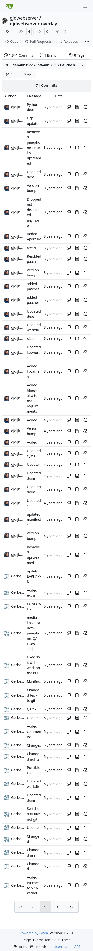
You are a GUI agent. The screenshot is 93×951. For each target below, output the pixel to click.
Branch (49, 55)
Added (32, 420)
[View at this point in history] (85, 107)
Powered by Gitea (33, 933)
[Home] (9, 6)
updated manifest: (34, 519)
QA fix (31, 709)
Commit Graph (19, 74)
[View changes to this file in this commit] (77, 107)
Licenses (60, 946)
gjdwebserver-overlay (33, 23)
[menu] (20, 946)
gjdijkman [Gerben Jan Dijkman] (19, 107)
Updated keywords (34, 352)
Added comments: (34, 731)
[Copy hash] (68, 107)
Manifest (34, 681)
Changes (34, 745)
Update (33, 464)
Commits (18, 55)
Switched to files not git (34, 814)
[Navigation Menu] (86, 6)
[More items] (87, 41)
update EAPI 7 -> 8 (34, 576)
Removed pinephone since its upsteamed (34, 147)
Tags (76, 55)
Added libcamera (34, 371)
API (77, 946)
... (29, 648)
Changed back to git (33, 695)
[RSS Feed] (7, 31)
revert (31, 247)
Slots (31, 338)
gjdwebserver (24, 17)
